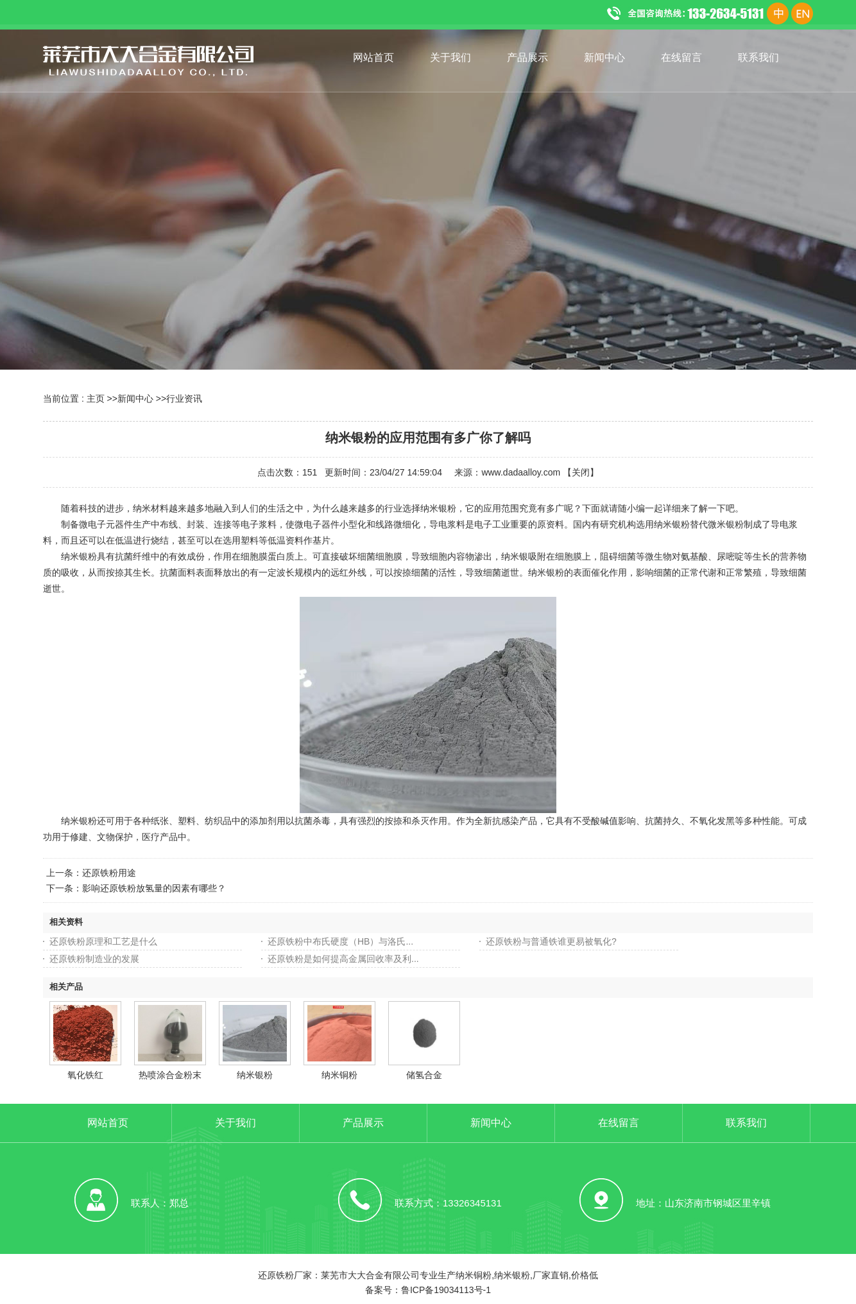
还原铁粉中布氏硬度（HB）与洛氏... (340, 941)
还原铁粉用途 (109, 873)
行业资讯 (184, 398)
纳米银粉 (255, 1075)
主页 (96, 398)
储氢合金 (424, 1075)
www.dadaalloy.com (520, 472)
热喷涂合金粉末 (170, 1075)
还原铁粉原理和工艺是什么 (103, 941)
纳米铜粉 (339, 1075)
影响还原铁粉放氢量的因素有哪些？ (154, 888)
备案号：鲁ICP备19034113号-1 (428, 1290)
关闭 (581, 472)
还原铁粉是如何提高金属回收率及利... (343, 959)
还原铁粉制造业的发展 (94, 959)
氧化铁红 (85, 1075)
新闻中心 (135, 398)
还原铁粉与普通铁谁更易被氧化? (551, 941)
